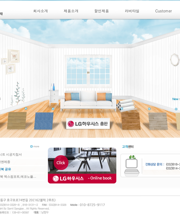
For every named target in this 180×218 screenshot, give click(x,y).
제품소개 (71, 10)
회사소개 (40, 10)
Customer (163, 10)
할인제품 (101, 10)
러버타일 (132, 10)
